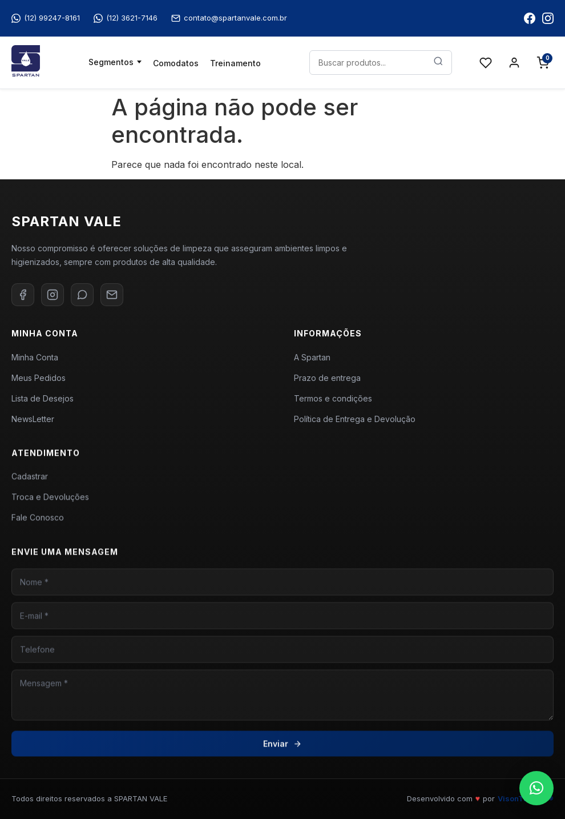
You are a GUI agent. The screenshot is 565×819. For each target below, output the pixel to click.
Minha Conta (34, 357)
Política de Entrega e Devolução (354, 419)
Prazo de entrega (327, 378)
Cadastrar (29, 479)
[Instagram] (52, 294)
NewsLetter (32, 419)
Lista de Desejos (42, 398)
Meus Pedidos (38, 378)
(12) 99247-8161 (45, 18)
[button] (536, 788)
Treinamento (235, 63)
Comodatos (176, 63)
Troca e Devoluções (50, 500)
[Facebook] (22, 294)
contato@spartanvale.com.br (229, 18)
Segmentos (111, 62)
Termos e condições (333, 398)
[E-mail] (111, 294)
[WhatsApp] (82, 294)
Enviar (282, 749)
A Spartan (312, 357)
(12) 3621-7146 (126, 18)
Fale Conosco (37, 520)
